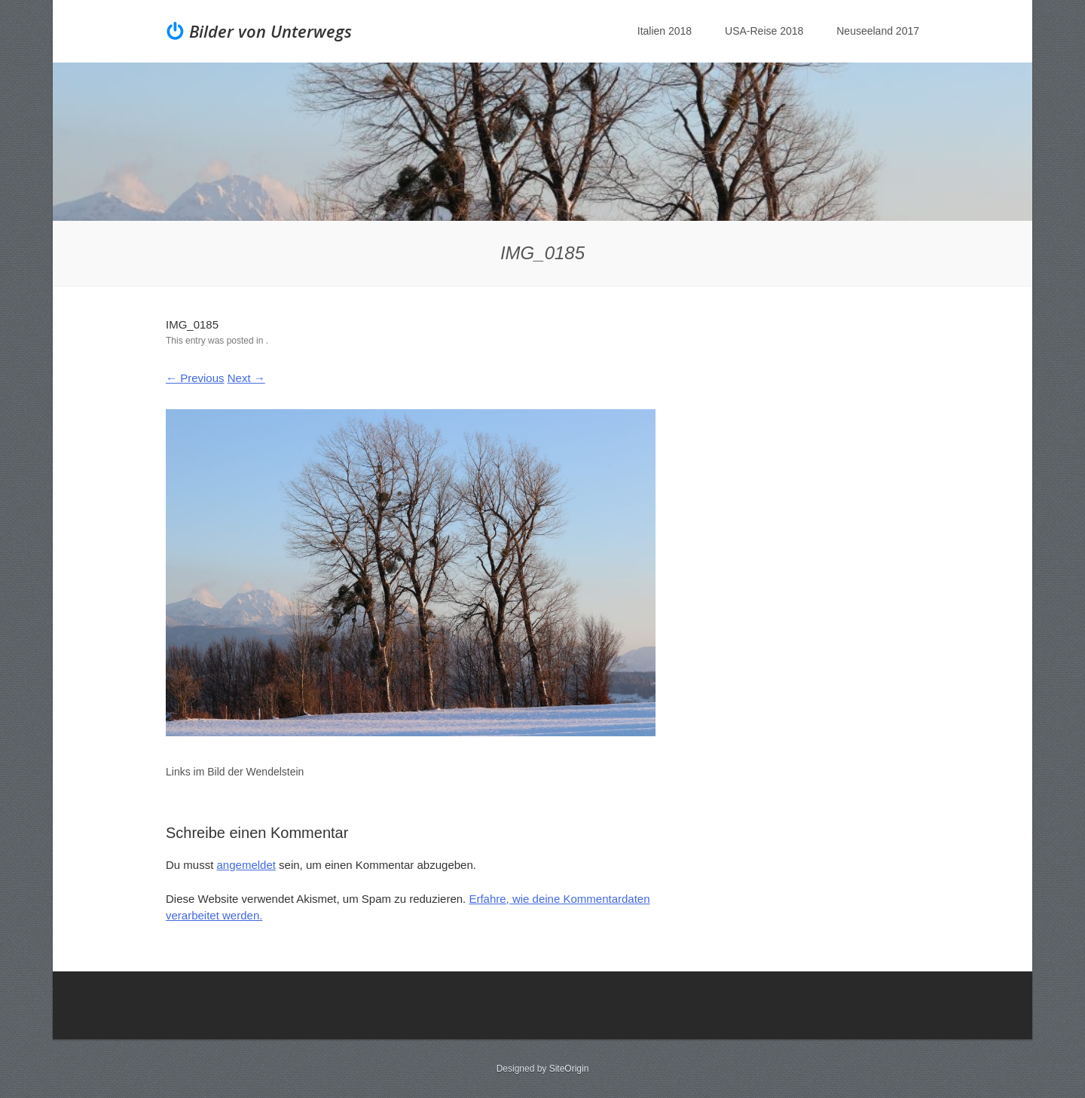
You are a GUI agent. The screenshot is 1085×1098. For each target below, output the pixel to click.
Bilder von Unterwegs (270, 31)
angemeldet (246, 864)
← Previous (195, 378)
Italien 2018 (664, 31)
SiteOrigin (569, 1068)
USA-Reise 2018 (764, 31)
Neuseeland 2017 (877, 31)
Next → (246, 378)
